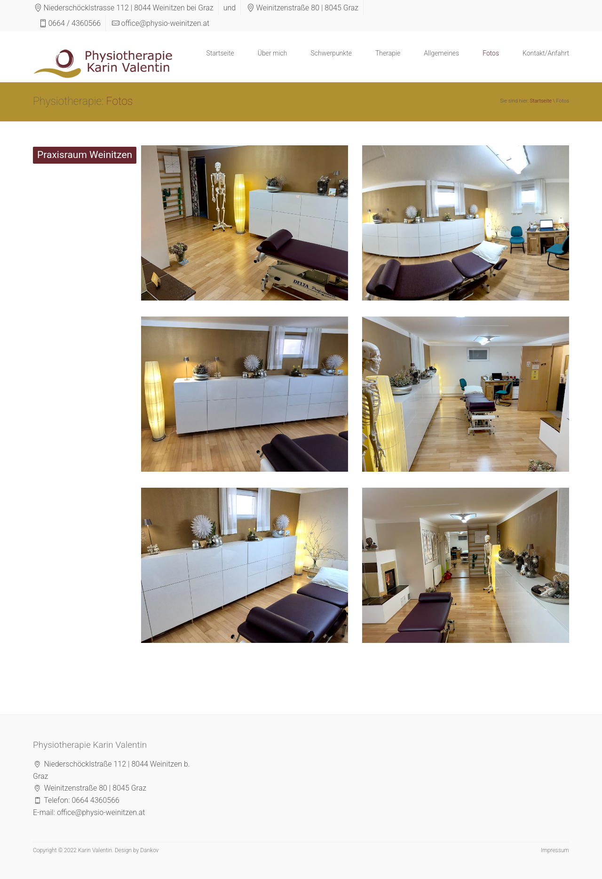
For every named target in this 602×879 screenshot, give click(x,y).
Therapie (387, 53)
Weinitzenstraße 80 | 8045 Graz (307, 7)
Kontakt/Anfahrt (546, 53)
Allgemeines (441, 53)
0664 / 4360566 (74, 23)
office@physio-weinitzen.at (165, 23)
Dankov (149, 850)
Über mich (272, 53)
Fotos (491, 53)
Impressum (555, 850)
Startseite (220, 53)
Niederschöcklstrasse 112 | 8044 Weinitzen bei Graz (128, 7)
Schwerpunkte (330, 53)
